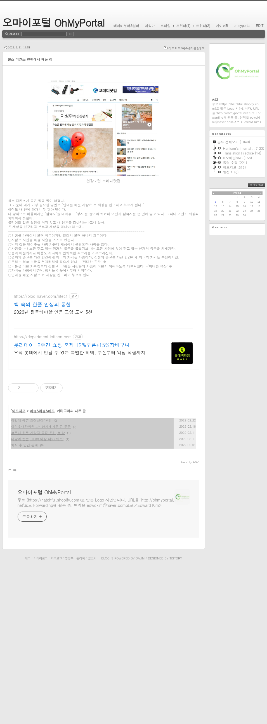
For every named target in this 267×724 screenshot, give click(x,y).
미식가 (150, 26)
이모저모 (18, 560)
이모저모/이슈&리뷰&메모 (186, 48)
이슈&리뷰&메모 (42, 560)
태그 (27, 708)
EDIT (259, 26)
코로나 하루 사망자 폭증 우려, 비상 (38, 582)
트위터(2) (203, 26)
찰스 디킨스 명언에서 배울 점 (30, 59)
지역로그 (56, 708)
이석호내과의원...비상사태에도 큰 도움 (41, 575)
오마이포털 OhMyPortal (53, 22)
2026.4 (237, 193)
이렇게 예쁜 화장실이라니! (31, 569)
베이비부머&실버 (126, 26)
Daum (140, 708)
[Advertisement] (103, 102)
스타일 (165, 26)
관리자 (80, 708)
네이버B (222, 26)
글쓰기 (92, 708)
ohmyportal (242, 26)
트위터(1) (183, 26)
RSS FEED (260, 185)
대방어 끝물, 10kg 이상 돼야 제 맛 (37, 588)
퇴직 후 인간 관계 (24, 594)
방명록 (69, 708)
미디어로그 (41, 708)
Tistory (175, 708)
